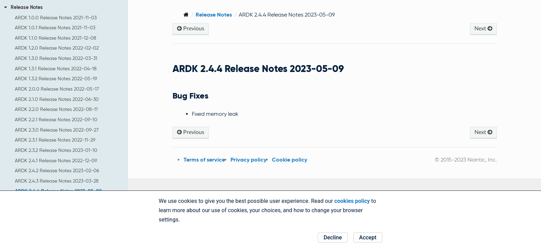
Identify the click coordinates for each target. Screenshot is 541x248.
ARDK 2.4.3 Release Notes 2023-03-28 (57, 181)
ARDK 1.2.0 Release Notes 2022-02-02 (57, 48)
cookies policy (352, 201)
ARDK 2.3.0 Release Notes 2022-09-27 (57, 130)
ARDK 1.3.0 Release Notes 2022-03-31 (56, 58)
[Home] (181, 15)
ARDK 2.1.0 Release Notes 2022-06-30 (57, 99)
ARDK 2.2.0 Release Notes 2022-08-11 (56, 109)
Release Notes (23, 7)
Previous (186, 28)
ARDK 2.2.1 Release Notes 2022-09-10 (56, 119)
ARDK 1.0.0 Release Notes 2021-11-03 (56, 17)
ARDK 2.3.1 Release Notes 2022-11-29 (55, 140)
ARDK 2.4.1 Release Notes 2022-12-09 (56, 160)
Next (483, 28)
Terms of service (199, 159)
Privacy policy (244, 159)
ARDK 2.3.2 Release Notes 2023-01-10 (56, 150)
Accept (367, 237)
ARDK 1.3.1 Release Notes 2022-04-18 (56, 68)
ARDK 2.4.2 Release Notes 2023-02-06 (57, 170)
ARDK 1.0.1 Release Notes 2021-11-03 (55, 27)
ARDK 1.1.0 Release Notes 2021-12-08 (55, 38)
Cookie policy (285, 159)
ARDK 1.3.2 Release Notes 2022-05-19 (56, 78)
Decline (333, 237)
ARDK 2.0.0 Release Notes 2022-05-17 (57, 89)
